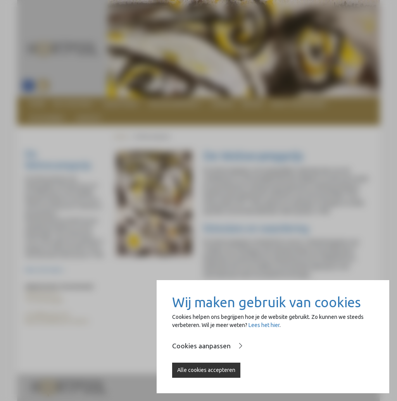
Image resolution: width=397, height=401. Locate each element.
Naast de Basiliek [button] (298, 104)
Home (37, 104)
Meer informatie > (45, 269)
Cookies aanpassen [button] (201, 345)
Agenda (222, 104)
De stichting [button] (72, 104)
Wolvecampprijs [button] (174, 104)
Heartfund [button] (120, 104)
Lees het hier (264, 325)
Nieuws (252, 104)
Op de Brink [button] (46, 118)
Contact (88, 118)
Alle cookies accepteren (206, 370)
